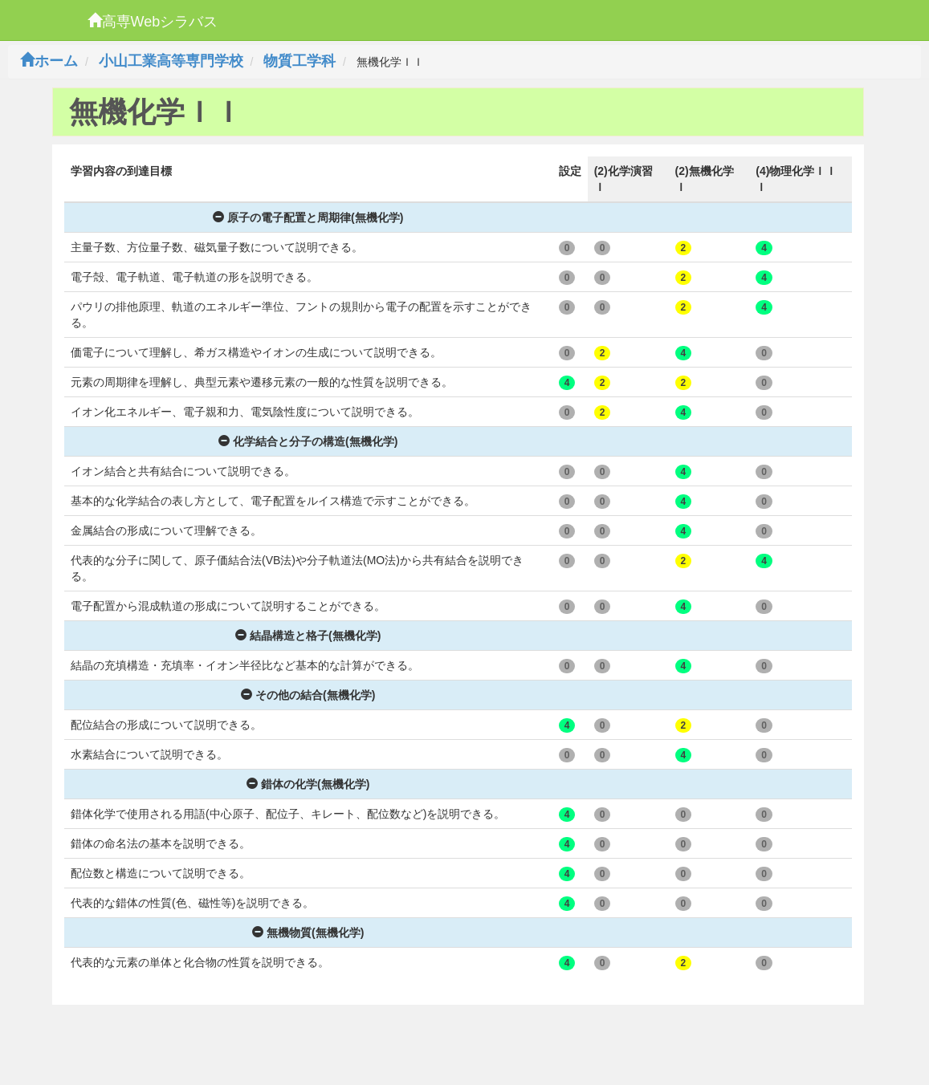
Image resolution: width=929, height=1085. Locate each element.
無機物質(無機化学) (308, 932)
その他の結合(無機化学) (308, 695)
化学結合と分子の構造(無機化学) (307, 441)
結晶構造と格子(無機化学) (308, 635)
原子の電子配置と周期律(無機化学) (308, 217)
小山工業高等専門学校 (171, 61)
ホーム (49, 61)
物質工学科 (299, 61)
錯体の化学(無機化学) (308, 784)
